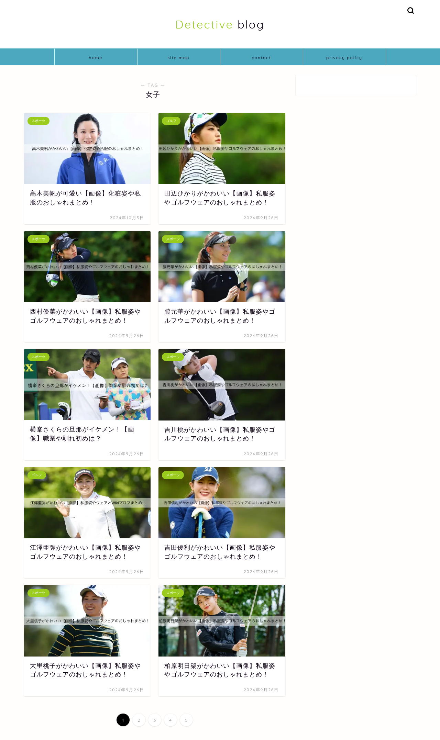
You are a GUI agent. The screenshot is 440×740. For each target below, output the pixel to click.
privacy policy (344, 57)
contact (261, 57)
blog (220, 24)
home (96, 57)
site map (179, 57)
